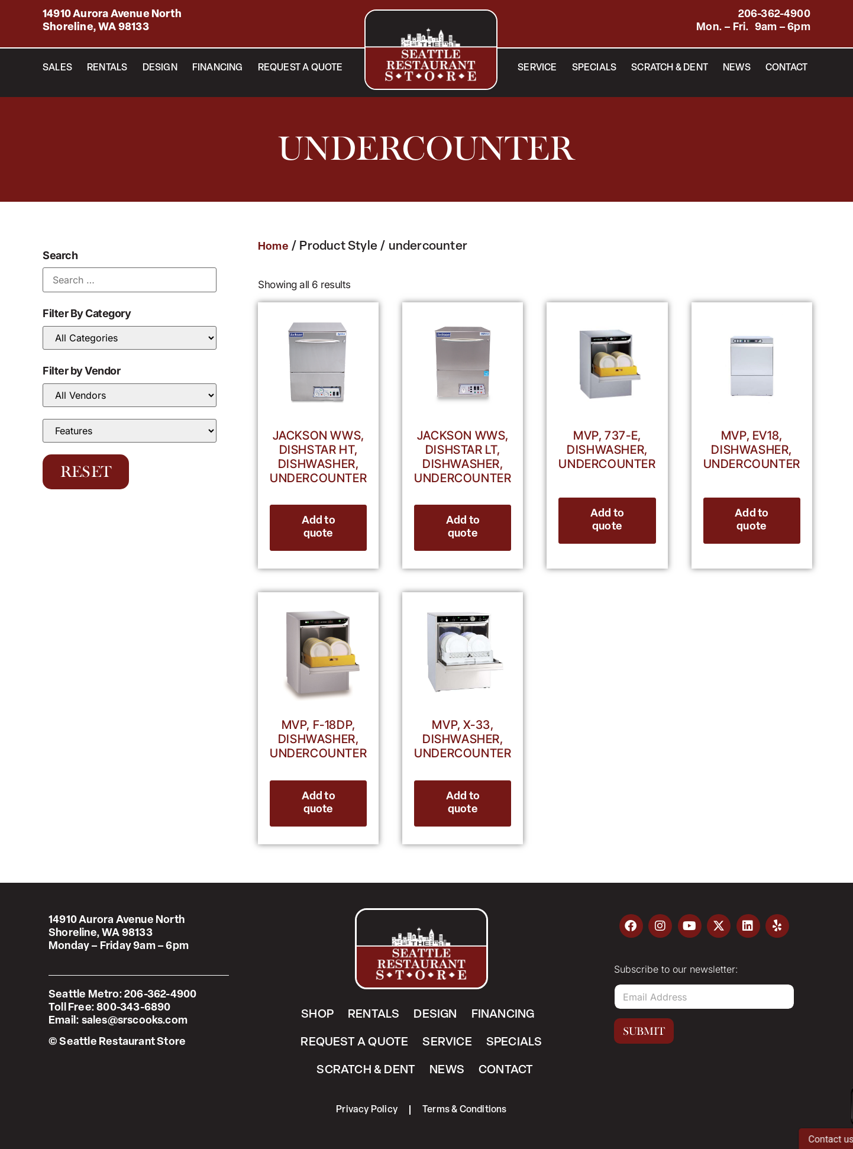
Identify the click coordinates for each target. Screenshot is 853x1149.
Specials (594, 68)
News (737, 68)
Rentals (107, 68)
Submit (644, 1031)
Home (273, 247)
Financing (217, 68)
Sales (57, 68)
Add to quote (318, 527)
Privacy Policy (367, 1110)
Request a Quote (300, 68)
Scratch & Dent (669, 68)
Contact (786, 68)
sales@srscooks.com (135, 1021)
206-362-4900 (774, 14)
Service (537, 68)
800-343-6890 (133, 1008)
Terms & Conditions (464, 1110)
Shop (317, 1015)
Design (160, 68)
